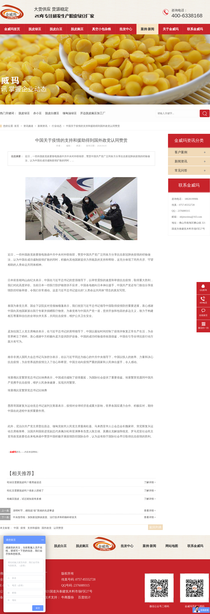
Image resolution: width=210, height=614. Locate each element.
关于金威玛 (170, 29)
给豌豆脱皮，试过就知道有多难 (24, 499)
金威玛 (13, 452)
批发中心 (126, 29)
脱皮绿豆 (35, 29)
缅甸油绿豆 (70, 113)
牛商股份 (67, 597)
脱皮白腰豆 (52, 113)
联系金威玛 (195, 29)
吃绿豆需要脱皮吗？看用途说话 (24, 482)
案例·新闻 (147, 29)
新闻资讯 (43, 126)
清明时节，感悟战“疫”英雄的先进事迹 (33, 510)
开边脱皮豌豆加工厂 (92, 113)
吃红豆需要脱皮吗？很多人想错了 (25, 490)
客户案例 (181, 152)
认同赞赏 (58, 528)
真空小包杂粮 (101, 29)
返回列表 (155, 527)
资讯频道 (28, 126)
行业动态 (57, 126)
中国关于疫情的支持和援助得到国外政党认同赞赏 (93, 126)
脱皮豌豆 (77, 29)
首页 (17, 126)
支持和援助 (33, 528)
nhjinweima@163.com (191, 217)
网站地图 (171, 546)
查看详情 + (150, 510)
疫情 (22, 528)
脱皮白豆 (56, 29)
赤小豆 (37, 113)
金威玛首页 (12, 29)
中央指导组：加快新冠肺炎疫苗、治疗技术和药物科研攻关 (45, 517)
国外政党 (46, 528)
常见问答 (181, 170)
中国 (16, 528)
